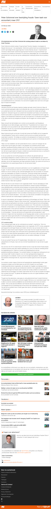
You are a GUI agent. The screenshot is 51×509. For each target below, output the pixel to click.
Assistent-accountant (7, 403)
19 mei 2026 (5, 323)
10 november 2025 (23, 340)
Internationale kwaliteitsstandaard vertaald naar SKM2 (40, 344)
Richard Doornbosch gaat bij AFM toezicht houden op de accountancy (20, 393)
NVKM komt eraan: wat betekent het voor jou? (25, 360)
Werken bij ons (5, 489)
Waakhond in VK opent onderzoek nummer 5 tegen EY (8, 344)
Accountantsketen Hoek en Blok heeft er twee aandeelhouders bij (19, 383)
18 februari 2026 (39, 323)
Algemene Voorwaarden (7, 494)
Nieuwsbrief (4, 475)
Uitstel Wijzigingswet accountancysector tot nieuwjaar (8, 328)
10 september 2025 (23, 357)
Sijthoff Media (25, 451)
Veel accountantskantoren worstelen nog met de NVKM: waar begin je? (24, 328)
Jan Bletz (3, 29)
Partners (3, 477)
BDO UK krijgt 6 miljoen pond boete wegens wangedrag (25, 344)
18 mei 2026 (21, 323)
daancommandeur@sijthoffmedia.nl (12, 462)
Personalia (4, 379)
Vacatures (4, 399)
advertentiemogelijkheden (24, 452)
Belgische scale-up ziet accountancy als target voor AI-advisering (19, 413)
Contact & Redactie (6, 487)
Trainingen (3, 479)
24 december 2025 (7, 340)
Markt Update (5, 410)
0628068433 (6, 460)
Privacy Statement (6, 491)
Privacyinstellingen (6, 496)
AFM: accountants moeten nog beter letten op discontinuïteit (8, 361)
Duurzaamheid (46, 6)
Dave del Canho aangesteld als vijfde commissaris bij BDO (40, 328)
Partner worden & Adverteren (8, 472)
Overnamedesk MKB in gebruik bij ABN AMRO (13, 425)
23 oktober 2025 (6, 357)
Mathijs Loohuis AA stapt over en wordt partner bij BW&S (17, 388)
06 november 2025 (40, 340)
